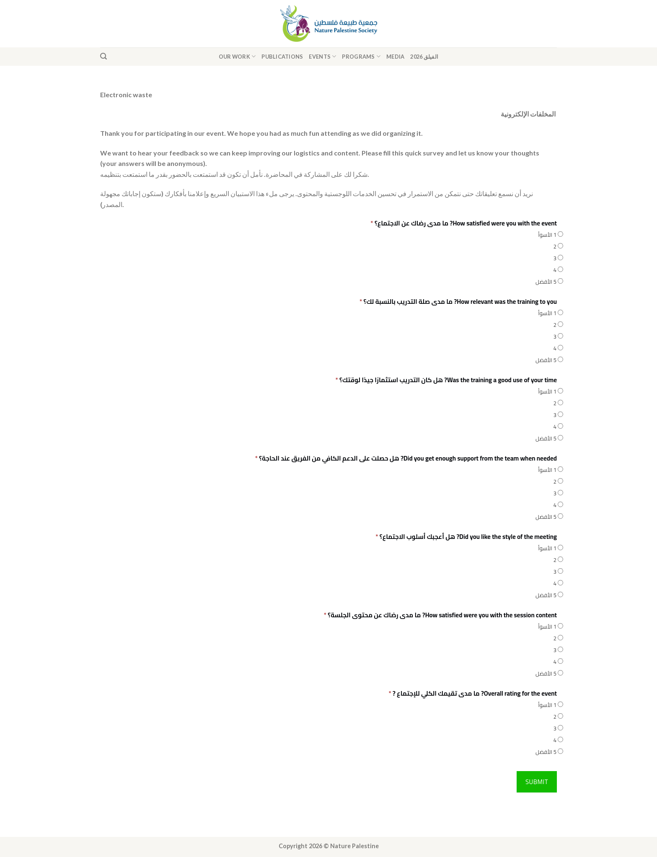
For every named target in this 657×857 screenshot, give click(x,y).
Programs (361, 56)
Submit (536, 782)
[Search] (103, 56)
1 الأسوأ (547, 234)
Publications (282, 56)
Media (395, 56)
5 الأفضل (546, 281)
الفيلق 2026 (424, 56)
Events (322, 56)
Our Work (237, 56)
